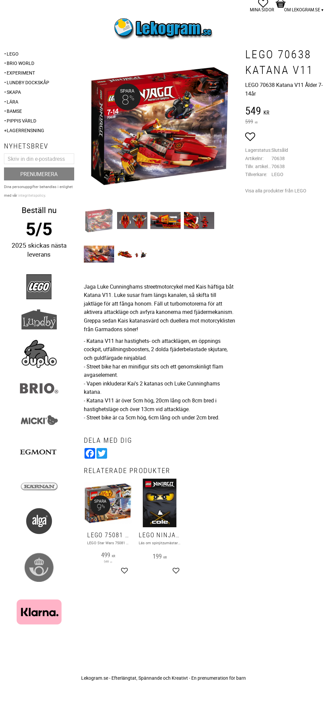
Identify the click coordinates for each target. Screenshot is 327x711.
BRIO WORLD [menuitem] (20, 63)
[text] (284, 111)
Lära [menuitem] (12, 102)
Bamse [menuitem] (14, 111)
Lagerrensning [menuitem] (25, 130)
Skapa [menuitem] (14, 92)
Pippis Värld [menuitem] (21, 121)
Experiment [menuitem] (21, 73)
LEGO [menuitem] (13, 54)
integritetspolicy (31, 195)
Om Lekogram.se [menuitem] (302, 10)
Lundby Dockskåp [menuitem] (28, 82)
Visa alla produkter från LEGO (275, 190)
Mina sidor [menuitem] (262, 10)
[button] (250, 138)
